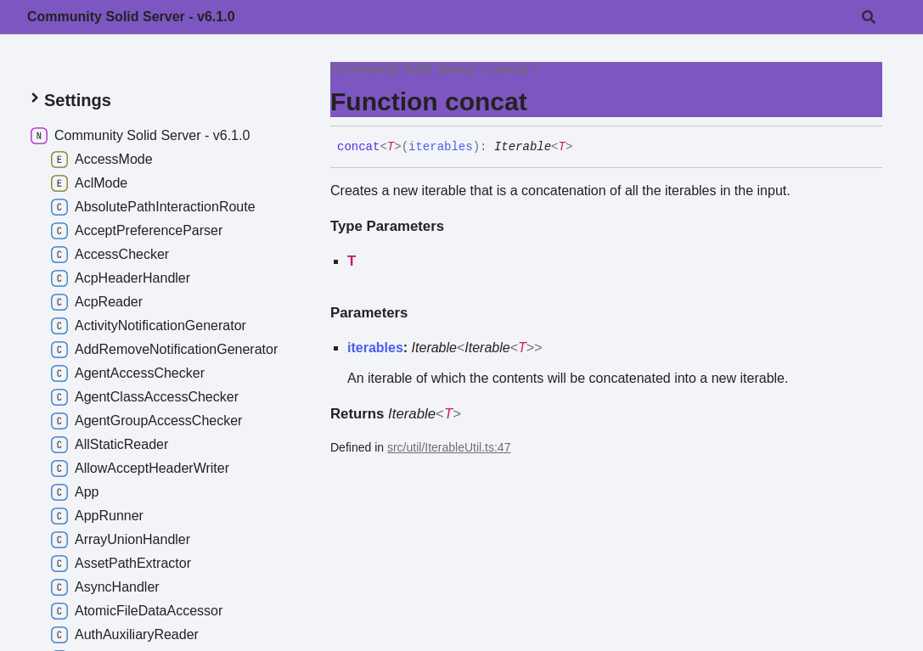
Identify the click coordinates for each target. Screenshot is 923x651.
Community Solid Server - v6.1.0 (131, 16)
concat (508, 69)
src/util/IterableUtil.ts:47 (449, 447)
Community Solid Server (403, 69)
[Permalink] (585, 148)
